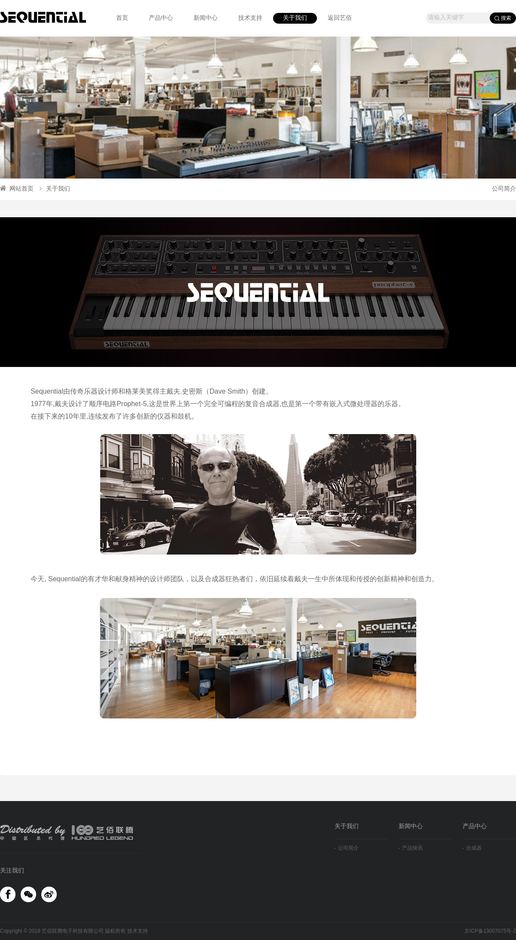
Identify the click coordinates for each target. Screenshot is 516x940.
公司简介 (504, 189)
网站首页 (17, 189)
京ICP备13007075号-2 (490, 931)
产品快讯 (411, 848)
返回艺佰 (340, 18)
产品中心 (161, 18)
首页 (122, 18)
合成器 (472, 848)
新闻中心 (206, 18)
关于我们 (295, 18)
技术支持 (250, 18)
